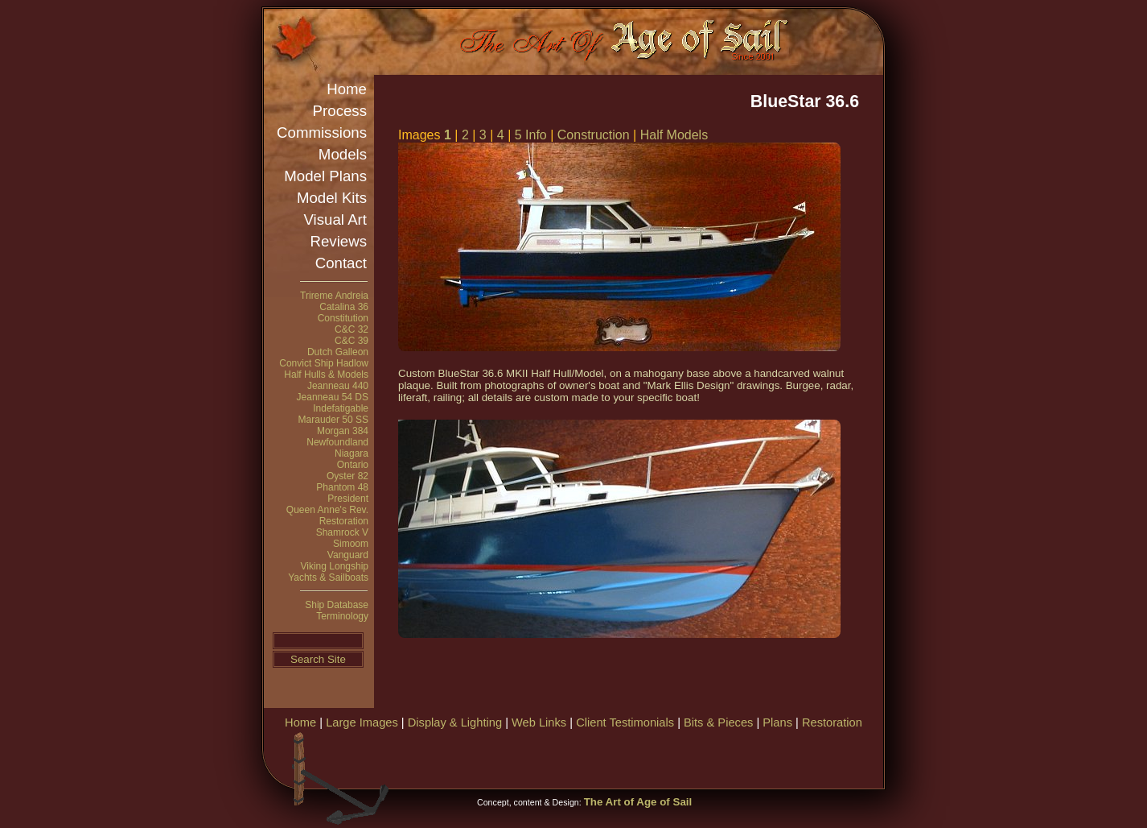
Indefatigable (340, 408)
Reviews (339, 241)
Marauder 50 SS (333, 419)
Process (340, 110)
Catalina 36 (343, 307)
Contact (341, 263)
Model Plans (325, 176)
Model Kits (332, 197)
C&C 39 (351, 340)
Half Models (674, 135)
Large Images (362, 722)
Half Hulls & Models (326, 374)
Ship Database (336, 605)
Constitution (343, 318)
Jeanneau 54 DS (332, 397)
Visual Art (335, 219)
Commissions (322, 132)
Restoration (343, 521)
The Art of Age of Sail (638, 802)
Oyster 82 (347, 476)
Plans (777, 722)
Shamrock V (342, 532)
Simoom (350, 543)
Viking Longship (334, 566)
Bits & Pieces (718, 722)
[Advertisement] (693, 757)
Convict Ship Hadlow (323, 363)
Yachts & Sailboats (328, 577)
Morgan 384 (342, 431)
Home (347, 89)
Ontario (352, 464)
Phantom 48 (342, 487)
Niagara (351, 453)
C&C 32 (351, 329)
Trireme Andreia (334, 295)
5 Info (531, 135)
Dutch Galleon (337, 352)
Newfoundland (337, 442)
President (347, 498)
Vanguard (347, 555)
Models (343, 154)
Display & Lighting (455, 722)
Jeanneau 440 (337, 385)
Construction (593, 135)
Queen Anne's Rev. (327, 509)
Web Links (539, 722)
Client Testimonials (625, 722)
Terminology (342, 616)
